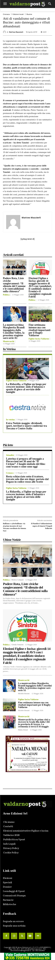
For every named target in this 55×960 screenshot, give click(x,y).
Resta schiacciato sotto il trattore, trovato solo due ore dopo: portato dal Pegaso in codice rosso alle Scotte (27, 479)
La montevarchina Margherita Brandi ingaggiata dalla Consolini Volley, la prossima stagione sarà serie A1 (13, 331)
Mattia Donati (23, 730)
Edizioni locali (18, 14)
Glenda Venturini (17, 645)
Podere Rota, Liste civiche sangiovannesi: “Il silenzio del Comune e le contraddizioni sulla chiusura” (14, 285)
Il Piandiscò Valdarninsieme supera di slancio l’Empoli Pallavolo (41, 526)
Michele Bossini (23, 694)
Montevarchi (8, 341)
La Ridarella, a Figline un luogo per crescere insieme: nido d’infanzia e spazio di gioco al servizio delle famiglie (26, 388)
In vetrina (10, 420)
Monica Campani (17, 580)
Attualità (10, 455)
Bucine (29, 14)
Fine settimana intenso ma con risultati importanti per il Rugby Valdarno (39, 330)
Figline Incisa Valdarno (39, 339)
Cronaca (6, 14)
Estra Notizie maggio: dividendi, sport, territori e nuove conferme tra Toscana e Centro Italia (26, 426)
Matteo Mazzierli (16, 32)
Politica (6, 295)
